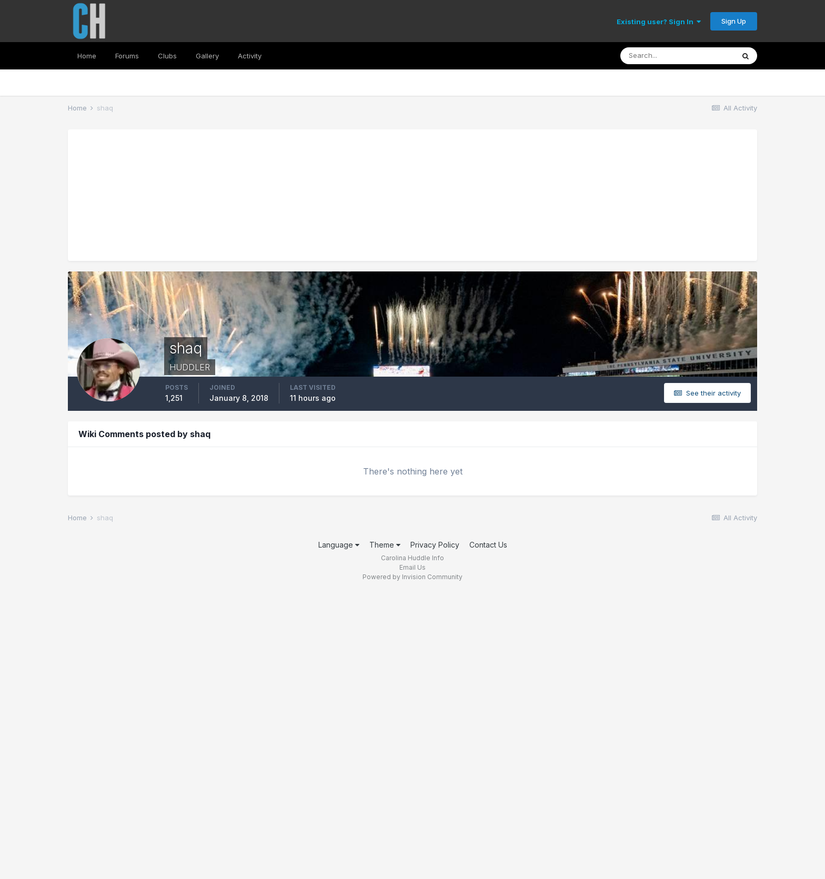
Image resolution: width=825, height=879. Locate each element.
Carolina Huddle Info (412, 558)
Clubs (167, 56)
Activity (249, 56)
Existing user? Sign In (659, 21)
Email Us (412, 567)
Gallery (207, 56)
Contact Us (488, 544)
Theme (384, 544)
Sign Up (733, 21)
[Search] (677, 55)
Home (86, 56)
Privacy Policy (434, 544)
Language (338, 544)
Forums (127, 56)
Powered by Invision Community (412, 577)
